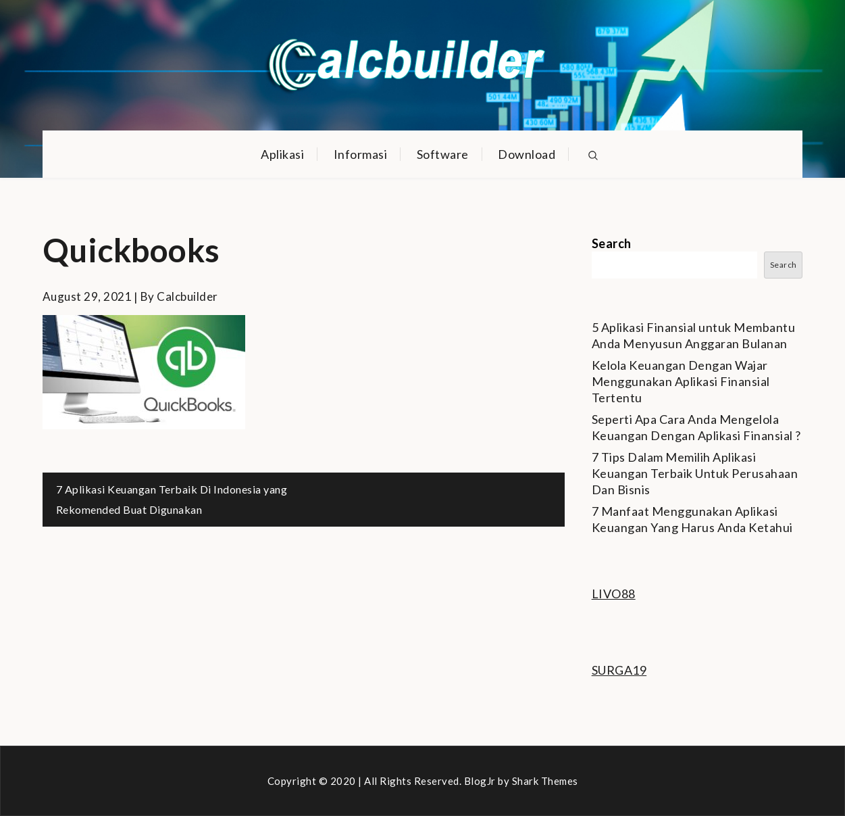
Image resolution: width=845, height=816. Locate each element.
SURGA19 (619, 670)
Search (612, 243)
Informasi (361, 154)
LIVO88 (614, 593)
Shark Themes (545, 781)
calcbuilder (187, 296)
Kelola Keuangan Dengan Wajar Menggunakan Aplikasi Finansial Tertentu (681, 381)
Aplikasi (282, 154)
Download (526, 154)
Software (443, 154)
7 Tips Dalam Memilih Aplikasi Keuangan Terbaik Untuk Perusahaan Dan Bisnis (695, 473)
